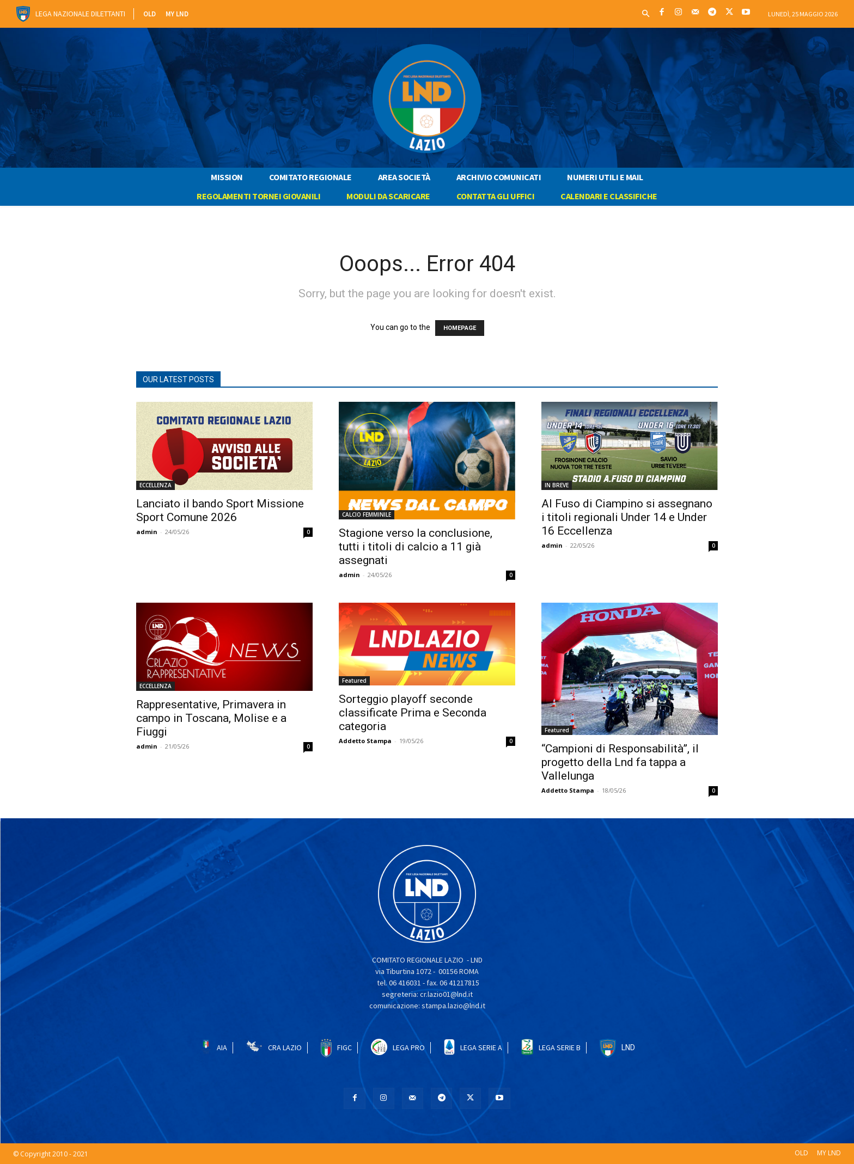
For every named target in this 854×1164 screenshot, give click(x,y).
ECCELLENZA (155, 485)
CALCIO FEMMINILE (366, 514)
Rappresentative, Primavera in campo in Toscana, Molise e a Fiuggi (211, 718)
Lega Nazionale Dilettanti (80, 14)
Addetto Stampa (365, 741)
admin (146, 532)
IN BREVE (557, 485)
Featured (354, 680)
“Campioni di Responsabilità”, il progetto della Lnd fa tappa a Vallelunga (620, 762)
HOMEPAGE (459, 328)
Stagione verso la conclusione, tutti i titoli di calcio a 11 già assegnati (415, 546)
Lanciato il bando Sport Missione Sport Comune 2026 (220, 510)
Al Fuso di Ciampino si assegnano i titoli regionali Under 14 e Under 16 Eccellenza (626, 517)
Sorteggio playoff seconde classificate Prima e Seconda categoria (412, 713)
